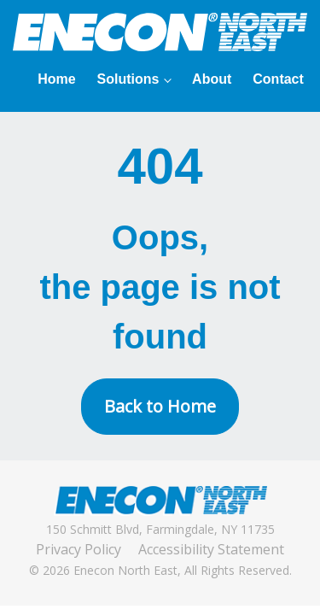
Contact (278, 79)
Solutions (128, 79)
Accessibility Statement (211, 549)
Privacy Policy (78, 549)
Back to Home (160, 406)
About (211, 79)
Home (56, 79)
